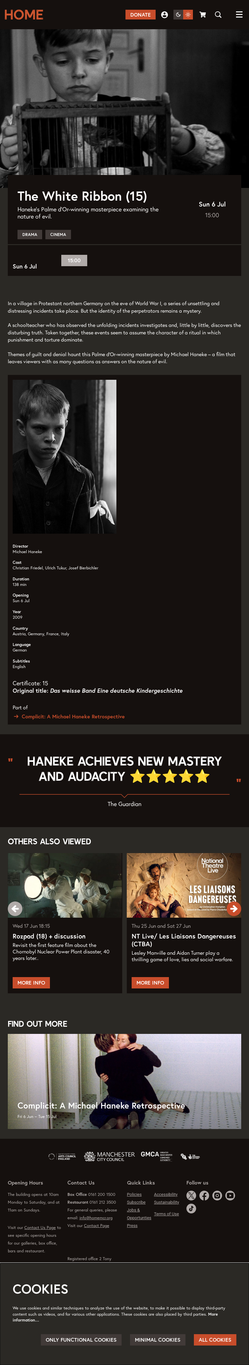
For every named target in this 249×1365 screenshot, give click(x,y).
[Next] (234, 925)
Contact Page (96, 1242)
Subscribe (136, 1218)
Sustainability (166, 1218)
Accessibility (166, 1211)
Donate (140, 14)
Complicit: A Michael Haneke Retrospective (69, 733)
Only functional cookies (81, 1339)
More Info (31, 999)
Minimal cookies (158, 1339)
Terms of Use (166, 1230)
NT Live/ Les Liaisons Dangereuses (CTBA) (184, 956)
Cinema (58, 251)
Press (132, 1242)
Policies (134, 1211)
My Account (164, 15)
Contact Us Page (40, 1244)
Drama (29, 251)
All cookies (215, 1339)
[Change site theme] (183, 14)
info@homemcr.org (96, 1234)
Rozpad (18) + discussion (49, 953)
